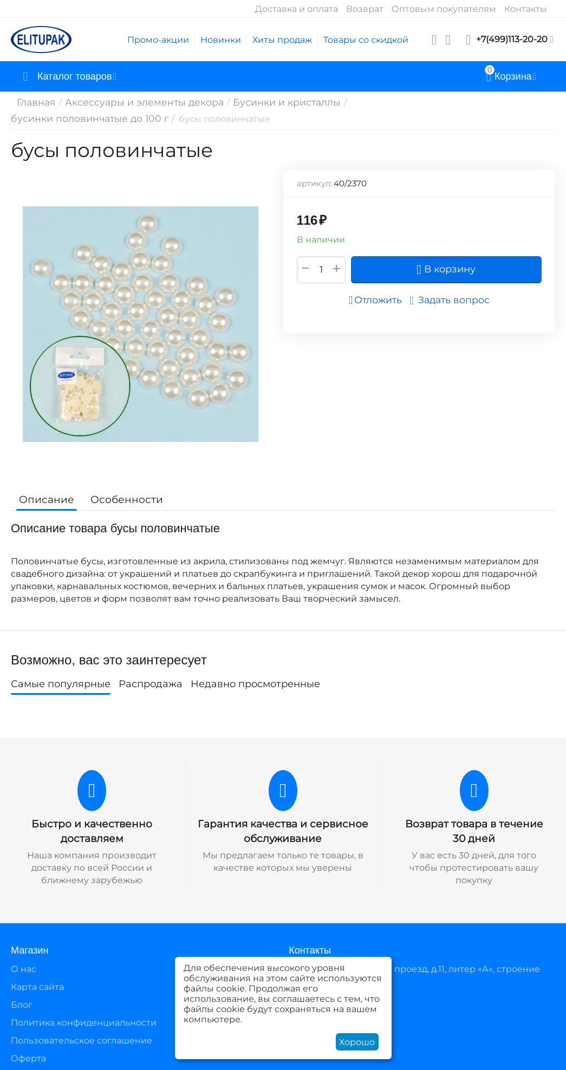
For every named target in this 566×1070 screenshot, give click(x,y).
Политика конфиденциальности (84, 1015)
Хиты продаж (282, 40)
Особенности (120, 493)
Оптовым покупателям (444, 9)
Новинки (220, 40)
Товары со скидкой (365, 40)
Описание (44, 493)
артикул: (314, 177)
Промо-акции (158, 40)
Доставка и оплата (296, 9)
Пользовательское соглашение (81, 1034)
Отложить (379, 294)
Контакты (525, 9)
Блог (21, 998)
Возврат (364, 9)
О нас (23, 962)
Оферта (28, 1052)
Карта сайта (37, 980)
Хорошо (357, 1042)
